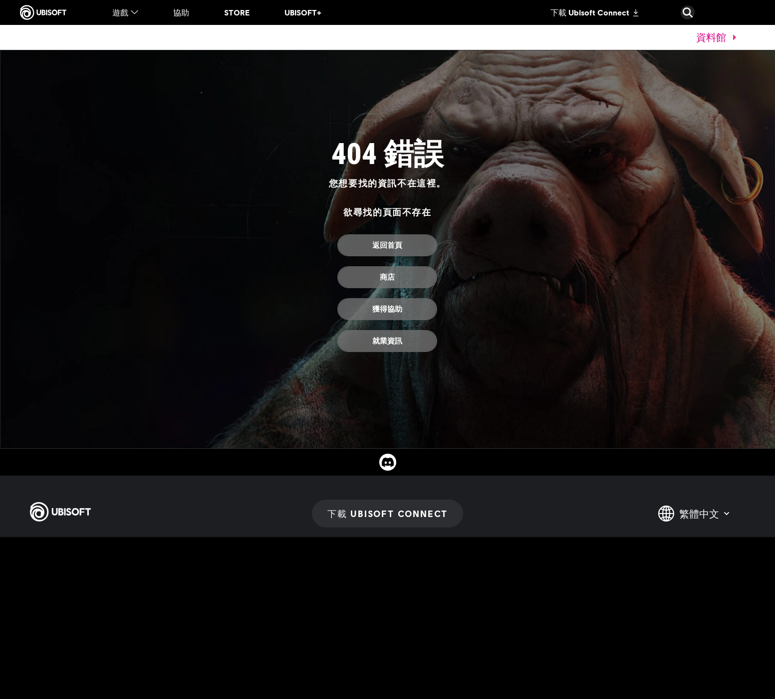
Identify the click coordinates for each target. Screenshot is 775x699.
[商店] (387, 277)
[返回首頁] (387, 245)
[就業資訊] (387, 341)
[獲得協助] (387, 309)
